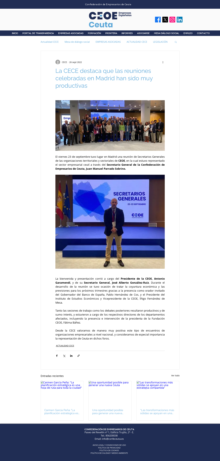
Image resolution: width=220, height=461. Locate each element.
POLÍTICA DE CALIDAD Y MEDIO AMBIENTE (109, 453)
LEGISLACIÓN (160, 41)
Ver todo (175, 375)
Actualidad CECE (50, 41)
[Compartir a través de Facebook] (56, 355)
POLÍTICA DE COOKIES (109, 450)
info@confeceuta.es (113, 438)
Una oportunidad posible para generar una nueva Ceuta (107, 412)
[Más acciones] (163, 62)
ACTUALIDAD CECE (137, 41)
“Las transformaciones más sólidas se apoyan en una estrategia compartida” (157, 412)
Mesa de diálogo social (77, 41)
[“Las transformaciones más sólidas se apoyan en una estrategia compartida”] (158, 393)
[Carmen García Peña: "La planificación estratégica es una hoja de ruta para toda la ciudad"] (62, 393)
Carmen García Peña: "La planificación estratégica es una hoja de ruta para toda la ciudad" (61, 412)
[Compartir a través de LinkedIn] (71, 355)
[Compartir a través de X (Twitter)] (64, 355)
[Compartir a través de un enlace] (78, 355)
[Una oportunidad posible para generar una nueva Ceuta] (110, 393)
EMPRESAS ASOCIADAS (108, 41)
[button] (175, 42)
